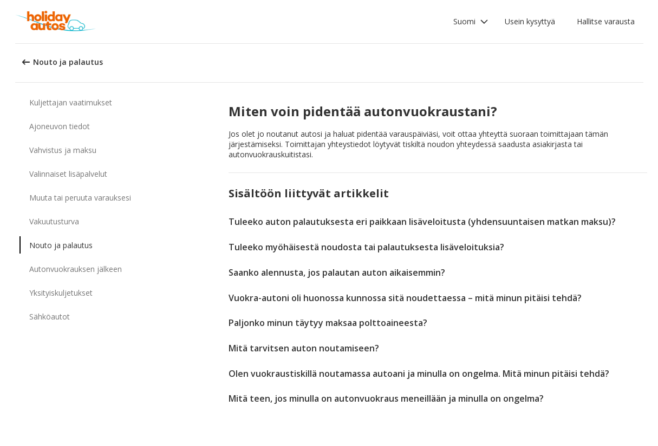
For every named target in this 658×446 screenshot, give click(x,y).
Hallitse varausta (606, 21)
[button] (471, 21)
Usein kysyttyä (530, 21)
